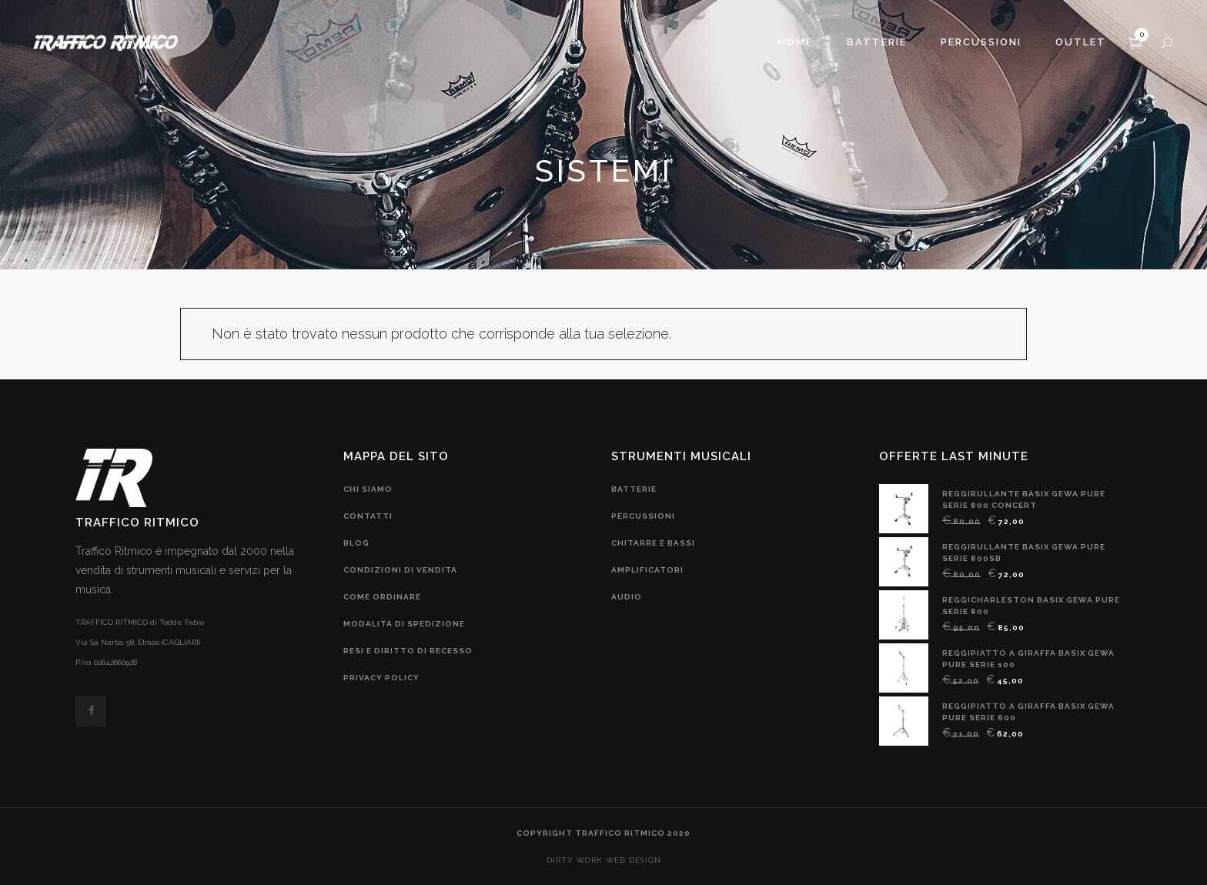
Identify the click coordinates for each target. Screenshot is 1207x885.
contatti (368, 516)
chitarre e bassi (653, 543)
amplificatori (647, 570)
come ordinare (382, 597)
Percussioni (643, 516)
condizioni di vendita (400, 570)
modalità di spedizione (404, 624)
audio (626, 597)
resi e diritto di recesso (408, 650)
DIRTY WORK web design (604, 860)
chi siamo (368, 489)
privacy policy (381, 677)
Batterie (634, 489)
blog (356, 543)
